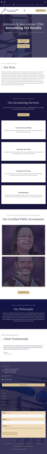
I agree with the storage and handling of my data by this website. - (22, 429)
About (4, 396)
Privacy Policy (39, 428)
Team (3, 402)
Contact (4, 404)
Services (4, 399)
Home (4, 393)
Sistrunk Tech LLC (31, 449)
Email (6, 419)
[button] (45, 2)
